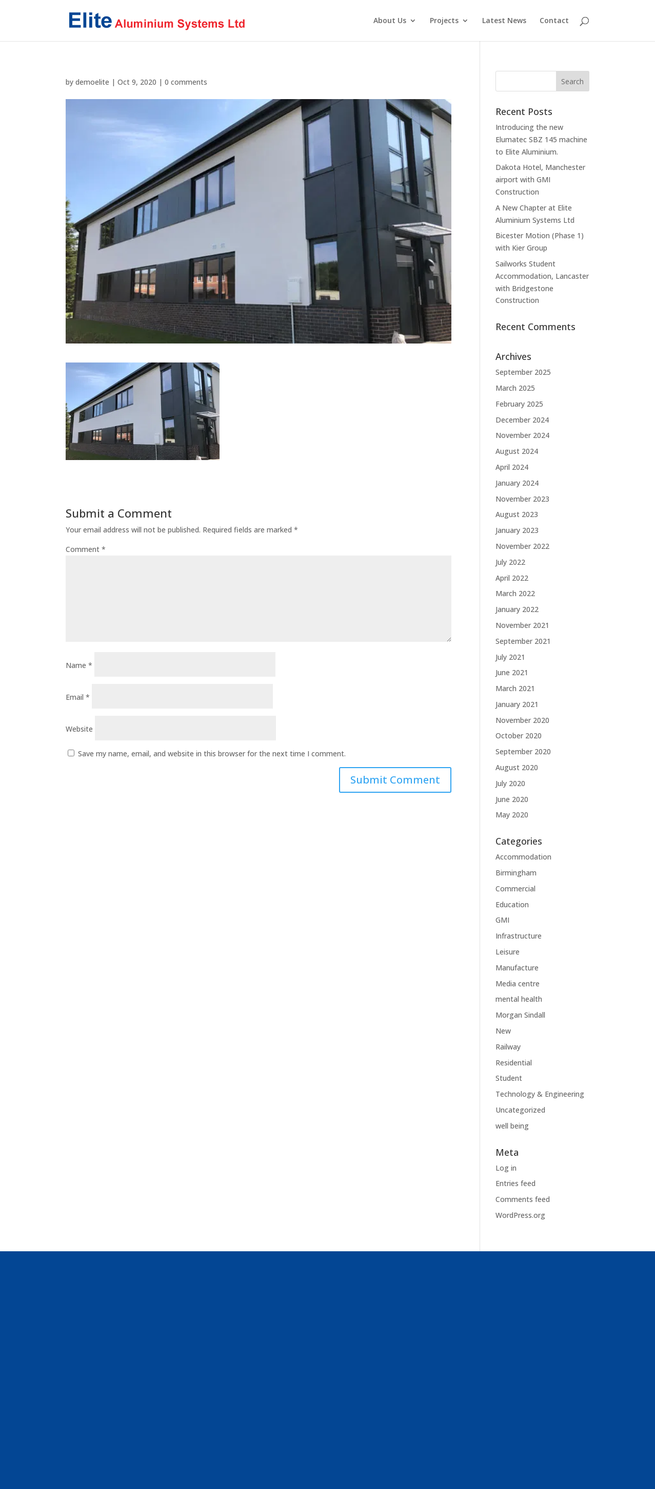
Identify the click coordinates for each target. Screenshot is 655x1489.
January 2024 (517, 483)
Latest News (504, 21)
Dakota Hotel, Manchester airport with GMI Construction (540, 179)
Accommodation (523, 857)
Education (512, 904)
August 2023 (516, 514)
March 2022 (515, 593)
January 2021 (517, 704)
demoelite (92, 82)
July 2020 (510, 783)
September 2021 (523, 641)
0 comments (186, 82)
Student (508, 1078)
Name (79, 665)
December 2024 (522, 420)
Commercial (515, 888)
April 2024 (511, 467)
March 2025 (515, 388)
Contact (554, 21)
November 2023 (522, 499)
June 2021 (511, 672)
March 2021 (515, 688)
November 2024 (522, 435)
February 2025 (519, 404)
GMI (502, 920)
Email (78, 697)
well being (512, 1126)
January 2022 (517, 609)
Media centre (517, 983)
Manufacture (517, 967)
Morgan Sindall (520, 1015)
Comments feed (522, 1199)
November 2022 (522, 546)
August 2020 (516, 767)
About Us (389, 21)
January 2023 (517, 530)
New (503, 1031)
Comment (86, 549)
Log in (506, 1168)
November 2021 (522, 625)
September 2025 (523, 372)
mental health (518, 999)
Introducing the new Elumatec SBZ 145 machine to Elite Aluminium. (541, 139)
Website (79, 729)
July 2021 (510, 657)
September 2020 (523, 751)
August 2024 (516, 451)
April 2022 (511, 578)
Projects (444, 21)
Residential (513, 1062)
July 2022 (510, 562)
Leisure (507, 952)
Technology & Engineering (539, 1094)
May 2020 (511, 814)
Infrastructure (518, 936)
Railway (508, 1047)
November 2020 (522, 720)
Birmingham (516, 872)
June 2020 (511, 799)
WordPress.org (520, 1215)
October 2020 (518, 735)
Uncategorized (520, 1110)
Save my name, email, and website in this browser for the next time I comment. (212, 753)
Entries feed (515, 1183)
